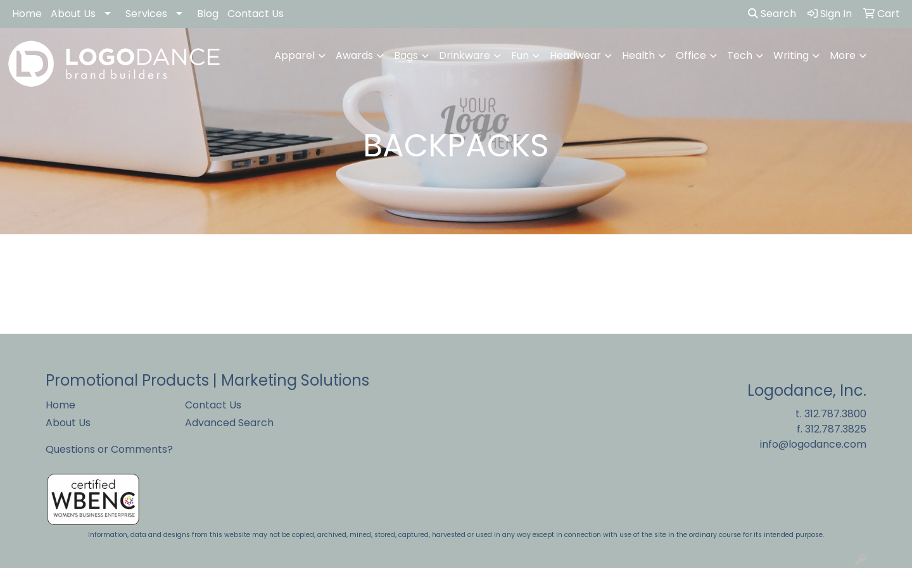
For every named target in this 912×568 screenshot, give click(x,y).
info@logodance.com (813, 444)
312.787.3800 (835, 414)
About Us (73, 13)
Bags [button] (406, 55)
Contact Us (255, 13)
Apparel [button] (294, 55)
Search (772, 13)
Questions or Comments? (109, 449)
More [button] (843, 55)
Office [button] (691, 55)
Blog (207, 13)
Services (146, 13)
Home (27, 13)
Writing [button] (791, 55)
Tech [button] (739, 55)
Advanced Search (229, 422)
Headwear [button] (575, 55)
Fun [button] (520, 55)
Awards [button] (354, 55)
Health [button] (638, 55)
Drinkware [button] (464, 55)
